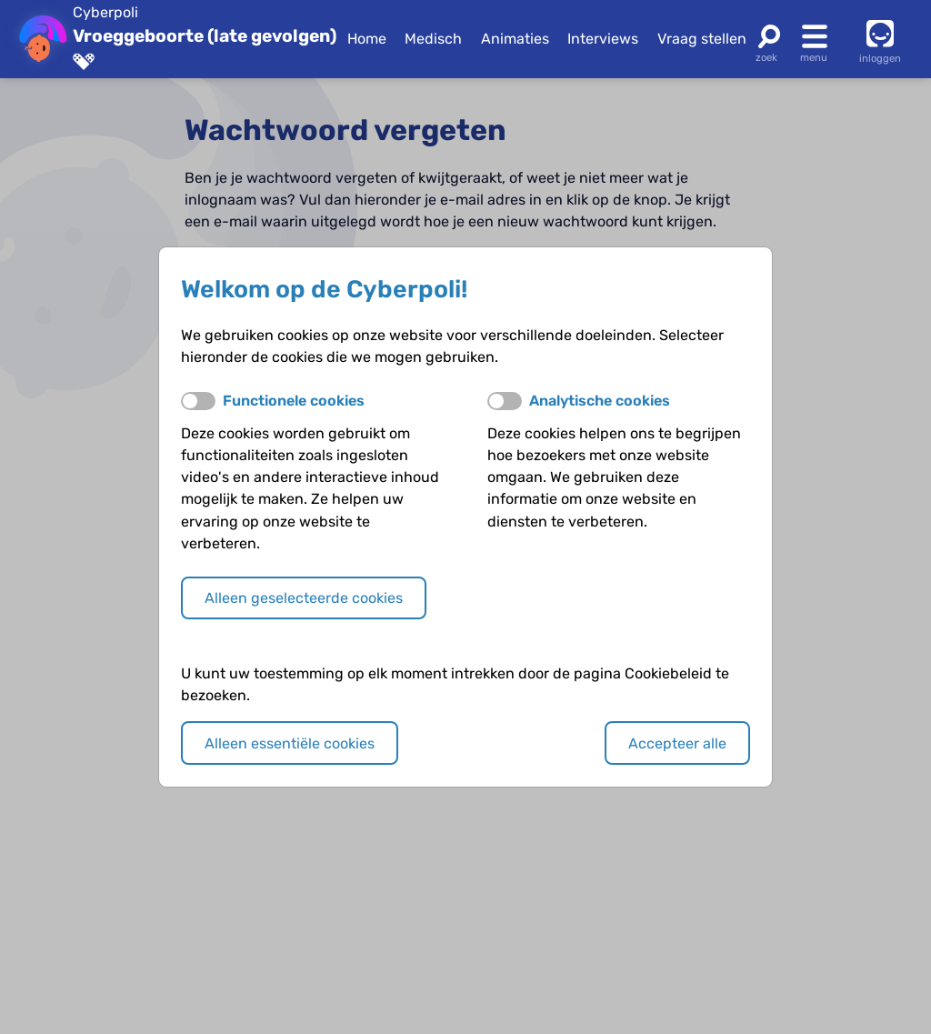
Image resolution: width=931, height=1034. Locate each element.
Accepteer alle (677, 743)
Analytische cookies (599, 400)
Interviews (602, 38)
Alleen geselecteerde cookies (304, 598)
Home (366, 38)
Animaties (515, 38)
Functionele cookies (294, 400)
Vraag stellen (701, 38)
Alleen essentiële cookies (290, 743)
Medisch (433, 38)
